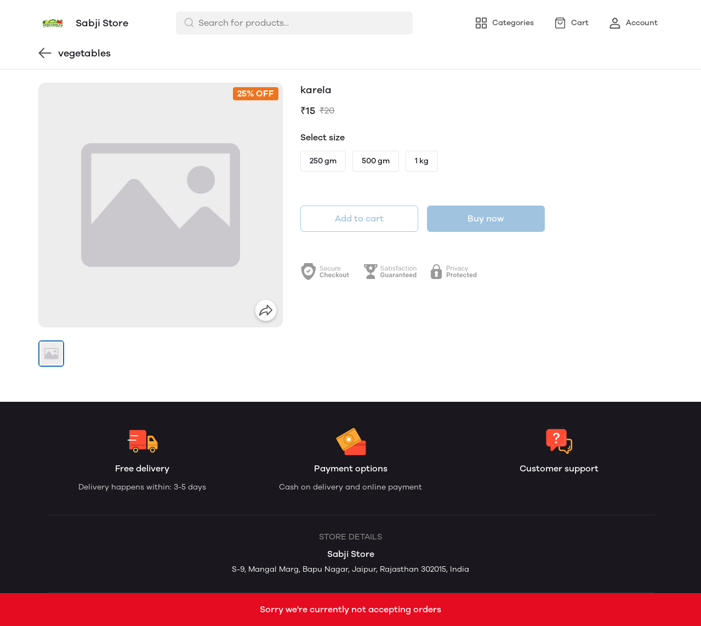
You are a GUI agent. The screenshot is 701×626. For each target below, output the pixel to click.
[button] (51, 353)
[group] (160, 205)
